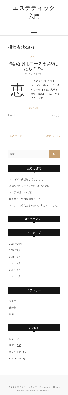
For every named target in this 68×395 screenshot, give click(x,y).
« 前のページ (15, 135)
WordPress (45, 390)
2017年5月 (15, 269)
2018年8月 (15, 256)
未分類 (12, 307)
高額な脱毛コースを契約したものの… (34, 66)
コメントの (17, 351)
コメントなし (53, 115)
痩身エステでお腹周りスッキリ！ (27, 198)
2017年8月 (15, 263)
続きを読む (34, 108)
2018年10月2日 (33, 74)
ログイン (14, 338)
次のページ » (53, 135)
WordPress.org (17, 358)
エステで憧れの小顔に (21, 192)
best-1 (11, 115)
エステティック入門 (34, 12)
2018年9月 (15, 250)
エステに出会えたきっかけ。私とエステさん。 (34, 205)
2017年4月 (15, 276)
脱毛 (32, 56)
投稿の (15, 345)
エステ (12, 301)
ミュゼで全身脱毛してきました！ (27, 179)
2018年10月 (15, 243)
